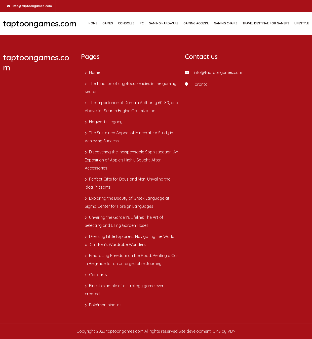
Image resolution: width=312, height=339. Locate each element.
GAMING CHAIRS (226, 23)
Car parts (98, 274)
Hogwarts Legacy (105, 121)
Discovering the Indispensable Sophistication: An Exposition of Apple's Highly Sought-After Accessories (131, 160)
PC (142, 23)
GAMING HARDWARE (163, 23)
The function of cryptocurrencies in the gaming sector (130, 87)
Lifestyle (301, 23)
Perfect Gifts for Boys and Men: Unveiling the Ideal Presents (127, 183)
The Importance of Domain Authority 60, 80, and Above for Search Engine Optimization (131, 106)
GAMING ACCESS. (196, 23)
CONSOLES (126, 23)
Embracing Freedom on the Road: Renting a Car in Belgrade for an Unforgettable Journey (131, 259)
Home (93, 23)
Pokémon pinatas (105, 304)
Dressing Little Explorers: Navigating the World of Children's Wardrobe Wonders (129, 240)
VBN (231, 331)
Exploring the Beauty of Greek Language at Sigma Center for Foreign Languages (127, 202)
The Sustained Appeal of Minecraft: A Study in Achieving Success (129, 136)
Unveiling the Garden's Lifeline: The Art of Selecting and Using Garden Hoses (124, 221)
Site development (195, 331)
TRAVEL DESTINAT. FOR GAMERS (266, 23)
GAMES (107, 23)
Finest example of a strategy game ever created (124, 289)
